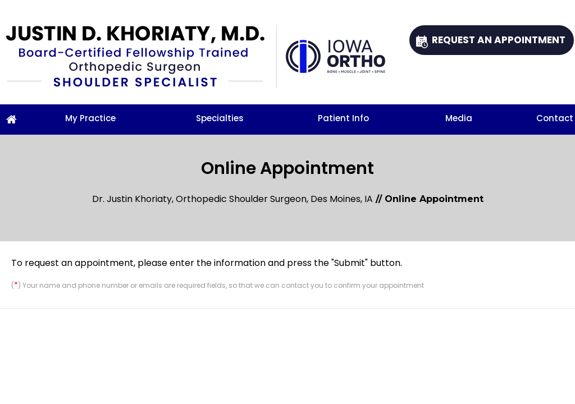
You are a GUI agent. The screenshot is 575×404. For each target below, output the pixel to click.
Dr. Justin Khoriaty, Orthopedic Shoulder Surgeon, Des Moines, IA (232, 198)
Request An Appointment (498, 40)
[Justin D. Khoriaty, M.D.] (141, 56)
